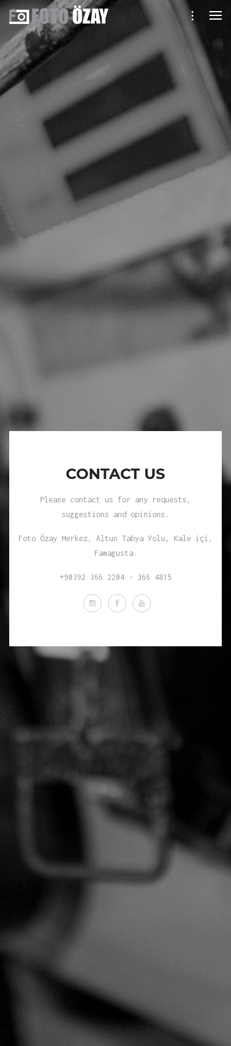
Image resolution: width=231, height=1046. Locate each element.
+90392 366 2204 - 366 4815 (116, 577)
